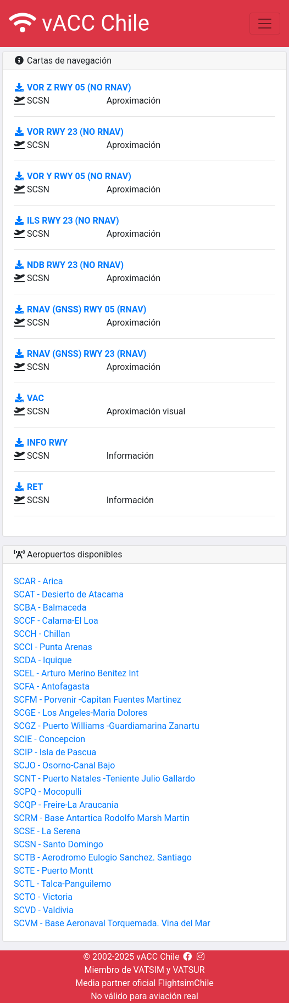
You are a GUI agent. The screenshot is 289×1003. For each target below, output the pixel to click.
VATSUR (188, 970)
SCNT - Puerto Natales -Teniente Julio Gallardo (104, 778)
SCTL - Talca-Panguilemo (62, 884)
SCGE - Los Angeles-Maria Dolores (80, 713)
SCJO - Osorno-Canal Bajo (64, 765)
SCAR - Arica (38, 581)
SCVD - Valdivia (44, 910)
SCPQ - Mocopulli (47, 792)
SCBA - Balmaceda (50, 607)
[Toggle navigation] (264, 24)
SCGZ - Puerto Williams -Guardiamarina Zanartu (106, 726)
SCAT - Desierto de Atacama (69, 594)
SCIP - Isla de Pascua (55, 752)
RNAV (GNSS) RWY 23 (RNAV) (80, 354)
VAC (29, 398)
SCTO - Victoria (43, 897)
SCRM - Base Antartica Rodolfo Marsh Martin (102, 818)
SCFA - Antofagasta (52, 686)
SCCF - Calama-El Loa (56, 621)
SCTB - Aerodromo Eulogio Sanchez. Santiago (103, 857)
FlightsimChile (185, 983)
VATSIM (149, 970)
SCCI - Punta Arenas (53, 647)
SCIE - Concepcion (49, 739)
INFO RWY (41, 442)
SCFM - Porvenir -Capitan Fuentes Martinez (97, 699)
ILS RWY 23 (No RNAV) (66, 220)
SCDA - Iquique (43, 660)
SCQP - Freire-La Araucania (66, 805)
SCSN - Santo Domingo (58, 844)
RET (28, 487)
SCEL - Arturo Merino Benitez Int (76, 673)
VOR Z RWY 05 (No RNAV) (72, 87)
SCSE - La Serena (47, 831)
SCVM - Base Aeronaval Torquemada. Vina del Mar (112, 923)
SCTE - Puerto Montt (53, 870)
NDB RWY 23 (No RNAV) (69, 265)
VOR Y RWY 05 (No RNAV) (72, 176)
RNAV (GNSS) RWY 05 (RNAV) (80, 309)
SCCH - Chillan (42, 634)
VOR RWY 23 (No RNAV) (69, 132)
